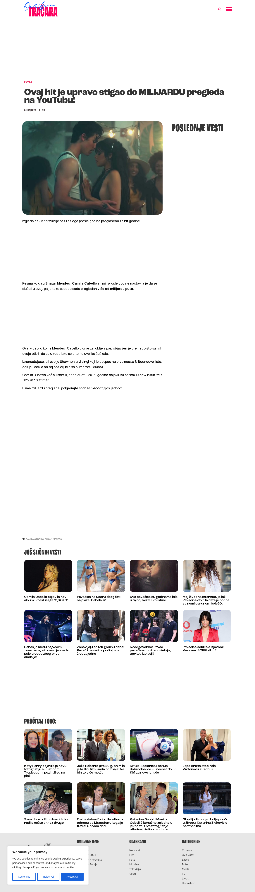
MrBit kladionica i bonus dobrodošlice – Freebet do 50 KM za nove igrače (153, 769)
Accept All (72, 876)
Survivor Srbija (87, 864)
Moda (185, 869)
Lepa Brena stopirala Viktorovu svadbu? (199, 767)
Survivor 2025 (86, 855)
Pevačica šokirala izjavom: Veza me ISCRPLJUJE (203, 648)
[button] (219, 9)
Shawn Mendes (53, 539)
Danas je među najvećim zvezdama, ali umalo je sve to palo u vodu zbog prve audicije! (46, 652)
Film (132, 855)
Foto (132, 860)
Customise (24, 876)
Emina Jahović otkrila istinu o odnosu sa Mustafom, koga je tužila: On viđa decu (100, 823)
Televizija (135, 869)
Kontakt (134, 850)
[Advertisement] (127, 50)
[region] (48, 865)
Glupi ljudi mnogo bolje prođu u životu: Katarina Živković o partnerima (205, 823)
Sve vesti (188, 855)
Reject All (48, 876)
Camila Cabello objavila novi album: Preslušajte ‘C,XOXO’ (46, 598)
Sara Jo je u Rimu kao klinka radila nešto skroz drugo (46, 821)
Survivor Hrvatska (89, 860)
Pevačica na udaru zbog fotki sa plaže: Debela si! (99, 598)
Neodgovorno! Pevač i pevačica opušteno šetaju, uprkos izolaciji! (150, 650)
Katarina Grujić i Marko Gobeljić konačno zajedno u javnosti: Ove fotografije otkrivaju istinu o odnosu (151, 824)
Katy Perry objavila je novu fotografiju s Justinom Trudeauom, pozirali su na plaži (45, 771)
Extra (185, 860)
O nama (187, 850)
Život (185, 878)
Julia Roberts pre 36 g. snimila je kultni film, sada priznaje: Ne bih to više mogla (101, 769)
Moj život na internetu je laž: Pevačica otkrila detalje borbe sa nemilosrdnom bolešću (206, 600)
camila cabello (35, 539)
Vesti (132, 874)
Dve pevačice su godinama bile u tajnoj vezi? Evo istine (154, 598)
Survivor (83, 850)
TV (183, 874)
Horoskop (188, 883)
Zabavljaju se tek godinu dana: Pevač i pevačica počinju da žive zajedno (100, 650)
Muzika (134, 864)
